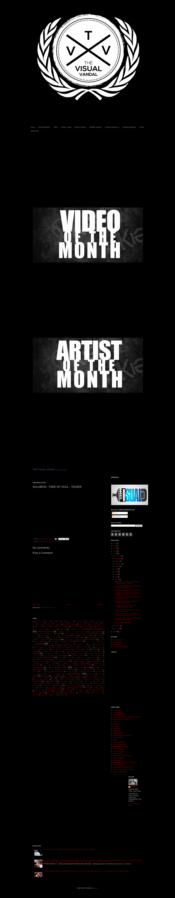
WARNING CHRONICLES (69, 692)
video (43, 693)
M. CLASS (85, 661)
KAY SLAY (60, 657)
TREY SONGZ (66, 691)
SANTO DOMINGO (66, 679)
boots (53, 626)
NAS (87, 667)
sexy (45, 681)
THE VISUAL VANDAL (44, 469)
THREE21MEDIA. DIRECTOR (81, 689)
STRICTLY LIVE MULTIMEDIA (73, 685)
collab (91, 631)
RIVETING (36, 679)
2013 (114, 548)
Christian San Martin (94, 629)
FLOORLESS (74, 645)
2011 (58, 621)
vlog (59, 692)
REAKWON (82, 676)
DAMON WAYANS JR (52, 635)
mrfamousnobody (98, 665)
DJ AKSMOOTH (72, 637)
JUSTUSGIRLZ (98, 655)
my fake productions (78, 667)
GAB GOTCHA (72, 647)
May (116, 574)
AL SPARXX (41, 623)
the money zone (42, 689)
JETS (88, 653)
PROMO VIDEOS (95, 127)
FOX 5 (91, 645)
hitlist (101, 649)
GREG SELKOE (45, 649)
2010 (114, 631)
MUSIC (52, 667)
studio (85, 685)
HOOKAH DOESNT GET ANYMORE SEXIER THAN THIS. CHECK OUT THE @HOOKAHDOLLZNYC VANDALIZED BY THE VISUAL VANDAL (86, 871)
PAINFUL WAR (99, 669)
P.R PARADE (80, 669)
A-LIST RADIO (117, 710)
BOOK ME (34, 131)
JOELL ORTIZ (47, 655)
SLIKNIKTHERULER (88, 681)
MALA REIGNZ (52, 663)
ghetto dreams (99, 647)
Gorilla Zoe (35, 649)
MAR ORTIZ (61, 663)
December (118, 556)
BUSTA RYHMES (86, 626)
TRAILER (101, 689)
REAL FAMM (90, 676)
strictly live (59, 685)
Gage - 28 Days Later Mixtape (123, 622)
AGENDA (88, 621)
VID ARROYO (36, 692)
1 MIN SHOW (40, 621)
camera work (63, 629)
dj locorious (47, 639)
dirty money (63, 637)
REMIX (59, 677)
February (117, 626)
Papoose (35, 671)
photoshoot (98, 671)
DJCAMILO (56, 639)
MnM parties (45, 665)
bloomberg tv (47, 626)
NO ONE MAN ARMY (51, 669)
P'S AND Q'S (89, 669)
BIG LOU (102, 625)
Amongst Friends (73, 623)
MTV (47, 667)
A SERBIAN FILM (79, 621)
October (117, 561)
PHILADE (78, 671)
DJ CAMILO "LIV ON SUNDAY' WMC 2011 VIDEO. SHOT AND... (127, 593)
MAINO (34, 663)
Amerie (65, 623)
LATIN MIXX (93, 657)
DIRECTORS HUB (53, 637)
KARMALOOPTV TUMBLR (121, 746)
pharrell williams (70, 671)
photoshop (35, 674)
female (68, 645)
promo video (45, 676)
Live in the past (93, 659)
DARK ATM (74, 635)
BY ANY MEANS (100, 626)
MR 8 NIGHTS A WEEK (83, 665)
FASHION (48, 645)
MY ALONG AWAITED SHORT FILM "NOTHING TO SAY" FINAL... (125, 606)
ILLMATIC (99, 651)
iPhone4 (45, 653)
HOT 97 (59, 651)
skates (73, 681)
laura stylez (101, 657)
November (118, 558)
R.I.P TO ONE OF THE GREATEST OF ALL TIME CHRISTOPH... (127, 610)
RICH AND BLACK (90, 677)
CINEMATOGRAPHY (45, 632)
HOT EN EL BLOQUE (69, 651)
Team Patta (65, 687)
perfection (48, 671)
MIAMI (85, 663)
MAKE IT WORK (42, 663)
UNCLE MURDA (99, 691)
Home (33, 127)
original (72, 669)
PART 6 (42, 671)
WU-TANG (54, 694)
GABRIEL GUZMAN (83, 647)
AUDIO (39, 625)
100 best (48, 621)
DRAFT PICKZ (69, 641)
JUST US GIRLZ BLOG (120, 744)
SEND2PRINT (37, 681)
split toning (67, 683)
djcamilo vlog (67, 639)
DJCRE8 (74, 639)
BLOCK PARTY (38, 626)
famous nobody (99, 644)
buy (93, 626)
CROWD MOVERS (129, 127)
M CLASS (78, 661)
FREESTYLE (54, 647)
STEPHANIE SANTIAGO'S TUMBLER (124, 762)
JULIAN (89, 655)
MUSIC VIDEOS (80, 127)
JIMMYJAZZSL (37, 655)
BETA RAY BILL (94, 625)
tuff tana (84, 691)
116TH (53, 621)
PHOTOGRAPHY (44, 127)
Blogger (95, 888)
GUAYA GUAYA (62, 649)
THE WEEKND (68, 689)
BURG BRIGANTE (75, 626)
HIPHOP (94, 649)
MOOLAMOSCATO (69, 665)
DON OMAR (37, 641)
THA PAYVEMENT (118, 765)
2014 (63, 621)
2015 (114, 543)
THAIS (93, 687)
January (117, 628)
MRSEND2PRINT (38, 667)
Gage (91, 647)
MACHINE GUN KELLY (96, 661)
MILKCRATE (92, 663)
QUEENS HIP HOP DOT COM (122, 756)
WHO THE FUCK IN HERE (96, 692)
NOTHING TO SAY (63, 669)
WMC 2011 (36, 694)
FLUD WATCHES (118, 737)
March (117, 579)
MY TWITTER (117, 642)
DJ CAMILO (81, 637)
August (117, 566)
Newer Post (36, 604)
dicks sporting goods (85, 635)
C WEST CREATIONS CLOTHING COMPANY (126, 717)
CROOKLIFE (36, 635)
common (51, 633)
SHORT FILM (53, 681)
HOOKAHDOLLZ (51, 651)
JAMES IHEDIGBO (62, 653)
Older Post (100, 604)
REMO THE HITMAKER (69, 677)
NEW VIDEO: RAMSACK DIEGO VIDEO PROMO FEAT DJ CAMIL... (126, 582)
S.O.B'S (54, 679)
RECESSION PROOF (39, 677)
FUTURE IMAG (63, 647)
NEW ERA (101, 667)
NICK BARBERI (39, 669)
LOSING (50, 661)
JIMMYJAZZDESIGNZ (97, 653)
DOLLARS (101, 639)
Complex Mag (67, 633)
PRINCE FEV (91, 674)
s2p (58, 679)
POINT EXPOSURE (119, 751)
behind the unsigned (83, 625)
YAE (60, 694)
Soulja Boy (53, 683)
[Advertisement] (59, 613)
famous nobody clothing (38, 645)
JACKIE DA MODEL (119, 742)
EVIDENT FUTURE (118, 733)
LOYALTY (56, 661)
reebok (48, 677)
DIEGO (98, 635)
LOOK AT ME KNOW (41, 661)
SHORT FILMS (66, 127)
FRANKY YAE (45, 647)
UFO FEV (90, 691)
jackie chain (52, 653)
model (61, 665)
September (118, 564)
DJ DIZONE (90, 637)
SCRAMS (75, 679)
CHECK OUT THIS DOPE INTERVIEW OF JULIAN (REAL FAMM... (127, 602)
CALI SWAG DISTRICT (40, 629)
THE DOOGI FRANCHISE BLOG (123, 767)
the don (99, 687)
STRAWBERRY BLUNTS (47, 685)
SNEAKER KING (99, 681)
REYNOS (80, 677)
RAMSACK (67, 676)
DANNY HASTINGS (64, 635)
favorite (62, 645)
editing (40, 643)
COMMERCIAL (43, 633)
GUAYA (54, 649)
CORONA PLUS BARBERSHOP (81, 633)
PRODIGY (100, 674)
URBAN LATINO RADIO (120, 772)
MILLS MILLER (100, 663)
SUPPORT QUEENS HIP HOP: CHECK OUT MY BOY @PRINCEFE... (127, 586)
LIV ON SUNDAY (82, 659)
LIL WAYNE (73, 659)
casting (70, 629)
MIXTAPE (37, 665)
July (116, 569)
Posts (114, 513)
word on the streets (45, 694)
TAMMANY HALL (42, 687)
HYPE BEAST (91, 651)
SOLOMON (53, 541)
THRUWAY (93, 689)
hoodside (35, 651)
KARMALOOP (36, 657)
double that (45, 641)
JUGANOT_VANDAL (78, 655)
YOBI (64, 694)
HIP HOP (86, 649)
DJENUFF (81, 639)
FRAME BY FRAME (99, 645)
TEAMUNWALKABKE (76, 687)
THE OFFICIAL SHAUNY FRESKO (123, 769)
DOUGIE (53, 641)
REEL (56, 127)
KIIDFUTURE (68, 657)
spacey (60, 683)
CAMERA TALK (52, 629)
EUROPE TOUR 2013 (80, 644)
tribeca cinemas (75, 691)
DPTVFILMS (60, 641)
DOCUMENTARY (91, 639)
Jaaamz (115, 740)
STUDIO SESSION (93, 685)
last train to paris (84, 657)
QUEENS (60, 676)
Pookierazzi (76, 673)
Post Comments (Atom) (48, 607)
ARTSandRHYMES (118, 714)
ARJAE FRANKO (91, 623)
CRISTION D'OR (97, 633)
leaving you (42, 659)
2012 (114, 551)
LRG (73, 661)
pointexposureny (63, 674)
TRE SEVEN (48, 691)
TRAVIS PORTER (39, 691)
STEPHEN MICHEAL (84, 683)
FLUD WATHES (84, 645)
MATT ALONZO (70, 663)
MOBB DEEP (54, 665)
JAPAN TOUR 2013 (80, 653)
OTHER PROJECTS (112, 127)
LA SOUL (76, 657)
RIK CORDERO (100, 677)
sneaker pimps (36, 683)
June (116, 571)
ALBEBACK (49, 623)
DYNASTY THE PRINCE (91, 641)
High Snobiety (77, 649)
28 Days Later (70, 621)
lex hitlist (49, 659)
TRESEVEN (57, 691)
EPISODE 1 (70, 644)
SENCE (101, 679)
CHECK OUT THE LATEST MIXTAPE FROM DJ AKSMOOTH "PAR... (127, 619)
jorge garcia (56, 655)
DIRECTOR (43, 637)
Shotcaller (61, 681)
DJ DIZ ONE (116, 728)
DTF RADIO (79, 641)
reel (54, 677)
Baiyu (59, 625)
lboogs (35, 659)
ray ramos (74, 676)
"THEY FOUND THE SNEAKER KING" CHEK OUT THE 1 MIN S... (128, 597)
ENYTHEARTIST (61, 644)
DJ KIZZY (39, 639)
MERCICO (78, 663)
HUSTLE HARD (81, 651)
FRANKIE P (37, 647)
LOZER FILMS (65, 661)
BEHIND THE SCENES (69, 625)
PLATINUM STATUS (52, 674)
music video (46, 541)
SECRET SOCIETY (92, 679)
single (67, 681)
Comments (116, 516)
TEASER (59, 541)
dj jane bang (98, 637)
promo (35, 676)
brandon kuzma (60, 626)
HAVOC (70, 649)
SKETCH (78, 681)
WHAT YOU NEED (82, 692)
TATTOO (50, 687)
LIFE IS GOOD (56, 659)
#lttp (34, 621)
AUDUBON (53, 625)
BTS (67, 626)
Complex (58, 633)
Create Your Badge (61, 469)
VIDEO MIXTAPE (51, 692)
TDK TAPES (57, 687)
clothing (64, 631)
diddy (92, 635)
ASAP (98, 623)
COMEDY (35, 633)
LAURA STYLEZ (118, 749)
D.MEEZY (43, 635)
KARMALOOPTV (47, 657)
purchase (53, 676)
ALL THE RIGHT (58, 623)
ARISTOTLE (82, 623)
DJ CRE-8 (116, 726)
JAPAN (70, 653)
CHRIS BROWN (79, 629)
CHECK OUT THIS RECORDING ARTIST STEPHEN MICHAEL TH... (126, 614)
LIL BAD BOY (65, 659)
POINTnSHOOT (117, 753)
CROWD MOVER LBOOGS (121, 719)
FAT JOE (56, 645)
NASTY (95, 667)
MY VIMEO (116, 644)
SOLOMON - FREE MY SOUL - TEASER (126, 590)
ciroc (58, 631)
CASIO (141, 127)
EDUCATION (52, 644)
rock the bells (45, 679)
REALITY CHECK (100, 676)
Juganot (40, 541)
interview (36, 653)
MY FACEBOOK (117, 640)
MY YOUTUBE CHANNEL (120, 647)
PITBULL (42, 674)
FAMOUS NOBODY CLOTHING (122, 735)
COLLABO (98, 632)
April (116, 577)
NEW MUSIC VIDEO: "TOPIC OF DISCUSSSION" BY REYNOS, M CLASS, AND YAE (69, 849)
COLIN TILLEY (82, 631)
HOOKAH (42, 651)
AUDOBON (46, 625)
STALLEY (74, 683)
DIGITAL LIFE (117, 721)
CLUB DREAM (72, 631)
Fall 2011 (90, 644)
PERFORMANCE (58, 671)
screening (82, 679)
